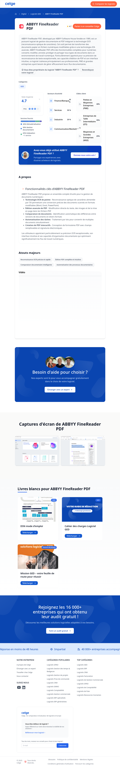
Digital (23, 14)
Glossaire (51, 761)
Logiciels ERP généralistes (57, 704)
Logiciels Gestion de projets (57, 677)
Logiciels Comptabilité (55, 692)
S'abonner (62, 747)
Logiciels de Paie (83, 693)
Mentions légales (86, 761)
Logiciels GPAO (52, 667)
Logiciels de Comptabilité (86, 689)
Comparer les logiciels (104, 4)
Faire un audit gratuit (60, 633)
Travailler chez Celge (25, 674)
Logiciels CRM (52, 685)
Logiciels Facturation (85, 678)
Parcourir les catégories (84, 766)
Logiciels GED (36, 14)
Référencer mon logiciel (35, 735)
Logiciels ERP (82, 671)
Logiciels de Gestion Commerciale (90, 682)
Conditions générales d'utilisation (60, 766)
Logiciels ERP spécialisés (56, 700)
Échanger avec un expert (60, 391)
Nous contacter (22, 678)
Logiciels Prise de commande (58, 681)
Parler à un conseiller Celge (87, 26)
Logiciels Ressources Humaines (89, 697)
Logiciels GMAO (53, 689)
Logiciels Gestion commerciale (58, 696)
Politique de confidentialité (67, 761)
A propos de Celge (24, 667)
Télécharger (29, 534)
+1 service (27, 135)
